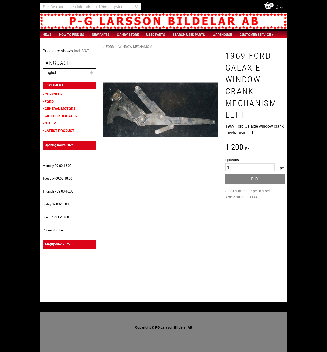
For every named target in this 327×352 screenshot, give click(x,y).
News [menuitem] (47, 34)
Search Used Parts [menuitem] (189, 34)
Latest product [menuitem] (59, 130)
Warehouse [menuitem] (222, 34)
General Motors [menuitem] (60, 108)
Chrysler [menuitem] (54, 94)
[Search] (137, 6)
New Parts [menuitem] (100, 34)
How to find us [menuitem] (71, 34)
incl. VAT (81, 51)
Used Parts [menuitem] (155, 34)
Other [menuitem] (50, 123)
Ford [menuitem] (49, 101)
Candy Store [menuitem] (128, 34)
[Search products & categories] (90, 7)
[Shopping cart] (272, 7)
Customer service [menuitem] (255, 34)
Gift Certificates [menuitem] (61, 115)
